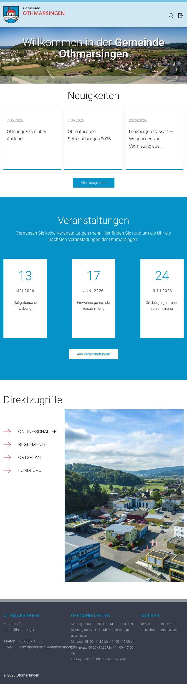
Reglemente (32, 444)
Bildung (160, 15)
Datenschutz (148, 630)
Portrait (101, 15)
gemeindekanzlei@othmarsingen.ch (48, 647)
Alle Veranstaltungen (93, 354)
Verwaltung (125, 15)
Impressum (169, 630)
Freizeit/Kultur (144, 15)
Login (181, 16)
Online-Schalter (37, 431)
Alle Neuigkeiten (93, 183)
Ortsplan (29, 457)
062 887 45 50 (31, 641)
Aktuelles (88, 15)
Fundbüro (30, 470)
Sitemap (144, 624)
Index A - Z (168, 624)
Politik (112, 15)
